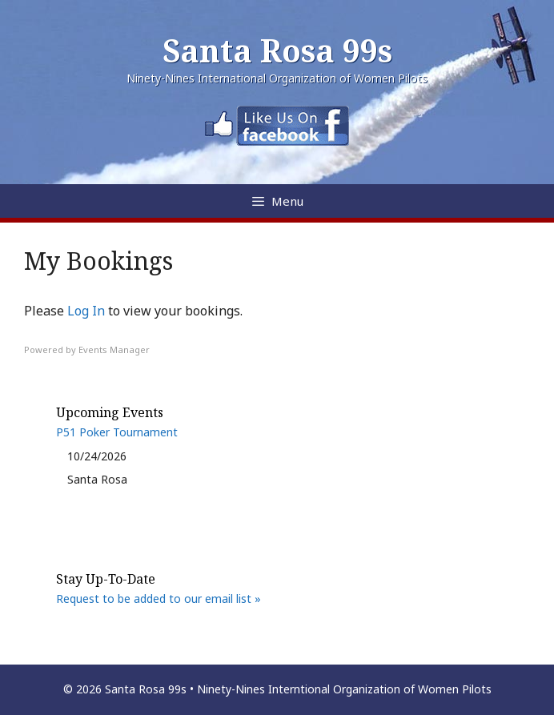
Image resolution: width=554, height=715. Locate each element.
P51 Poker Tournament (117, 432)
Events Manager (114, 349)
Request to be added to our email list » (158, 598)
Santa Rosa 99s (277, 50)
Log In (86, 310)
